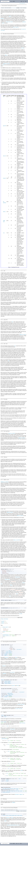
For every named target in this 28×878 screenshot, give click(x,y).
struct (2, 679)
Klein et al (5, 63)
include (20, 613)
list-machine (4, 202)
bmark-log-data (7, 715)
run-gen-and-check (9, 21)
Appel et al (10, 433)
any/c (10, 650)
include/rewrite (6, 634)
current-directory (6, 792)
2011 (25, 334)
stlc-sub (22, 47)
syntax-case (7, 579)
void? (17, 789)
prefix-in (8, 635)
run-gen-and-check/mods (6, 688)
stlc (3, 96)
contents (13, 1)
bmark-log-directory (5, 787)
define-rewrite (16, 27)
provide (3, 621)
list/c (7, 815)
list (9, 740)
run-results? (19, 649)
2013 (9, 63)
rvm (3, 64)
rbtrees (4, 211)
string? (5, 696)
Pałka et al (21, 334)
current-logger (3, 721)
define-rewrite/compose (6, 600)
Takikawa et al (3, 481)
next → (26, 1)
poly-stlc (4, 125)
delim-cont (4, 221)
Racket (22, 3)
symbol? (5, 655)
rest (17, 593)
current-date (12, 729)
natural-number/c (8, 681)
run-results (12, 672)
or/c (3, 788)
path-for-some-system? (14, 788)
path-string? (7, 788)
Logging (13, 802)
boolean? (10, 651)
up (23, 1)
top (11, 1)
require (2, 7)
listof (4, 815)
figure (6, 55)
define (3, 622)
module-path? (10, 693)
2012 (14, 433)
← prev (21, 1)
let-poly (4, 178)
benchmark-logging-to (6, 778)
